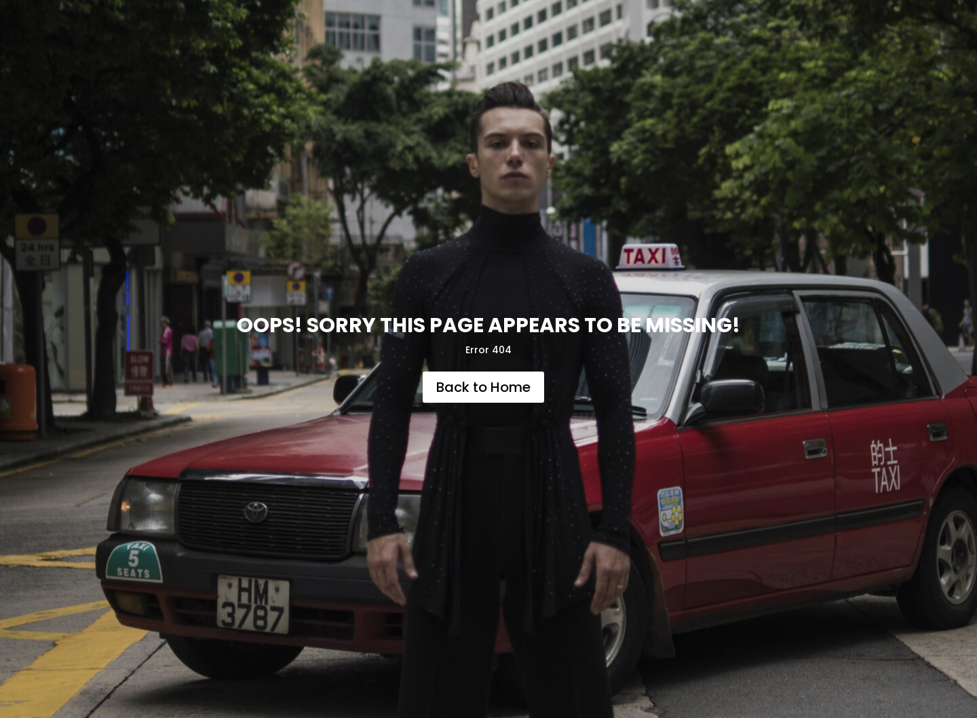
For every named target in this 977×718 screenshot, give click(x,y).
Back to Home (483, 387)
